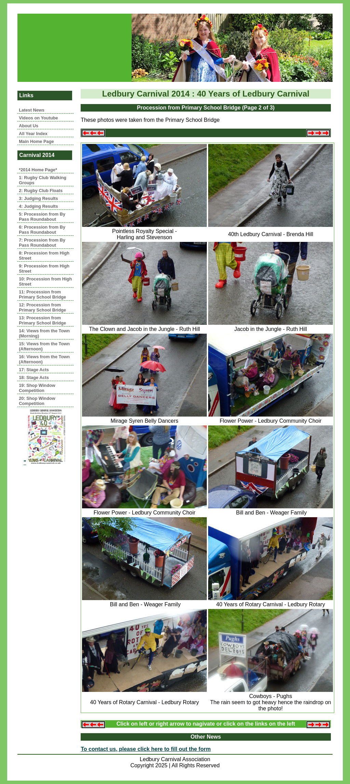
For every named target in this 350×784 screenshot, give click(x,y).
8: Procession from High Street (44, 255)
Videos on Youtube (38, 117)
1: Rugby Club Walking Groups (42, 180)
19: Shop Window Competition (37, 388)
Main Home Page (36, 141)
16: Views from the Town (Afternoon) (44, 359)
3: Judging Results (38, 198)
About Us (28, 125)
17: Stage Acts (34, 369)
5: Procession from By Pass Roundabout (42, 217)
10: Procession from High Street (45, 281)
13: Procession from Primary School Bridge (42, 320)
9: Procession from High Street (44, 268)
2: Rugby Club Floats (41, 190)
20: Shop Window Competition (37, 401)
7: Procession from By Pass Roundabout (42, 242)
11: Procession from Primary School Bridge (42, 294)
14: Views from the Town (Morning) (44, 333)
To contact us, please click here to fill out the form (146, 749)
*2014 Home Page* (38, 169)
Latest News (31, 110)
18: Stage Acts (34, 377)
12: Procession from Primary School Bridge (42, 307)
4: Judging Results (38, 206)
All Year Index (33, 133)
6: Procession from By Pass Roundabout (42, 229)
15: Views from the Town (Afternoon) (44, 346)
